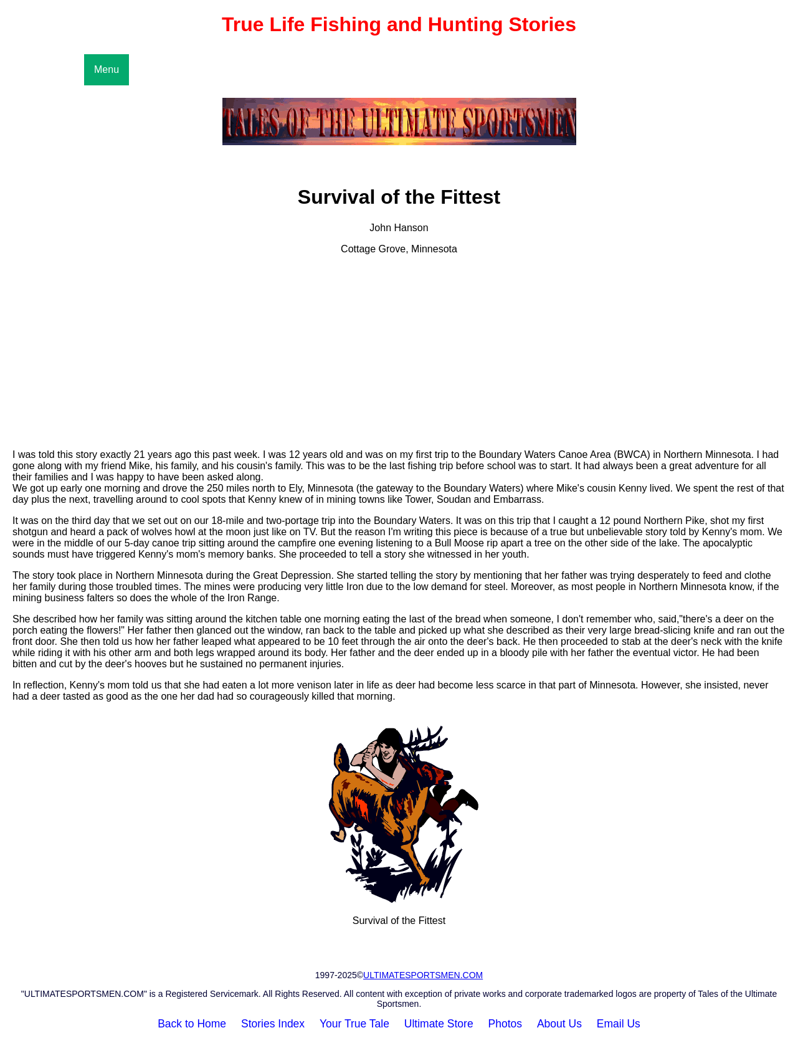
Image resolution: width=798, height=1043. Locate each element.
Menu (106, 69)
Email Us (618, 1023)
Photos (505, 1023)
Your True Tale (354, 1023)
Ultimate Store (438, 1023)
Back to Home (192, 1023)
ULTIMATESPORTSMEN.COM (423, 975)
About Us (559, 1023)
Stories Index (273, 1023)
